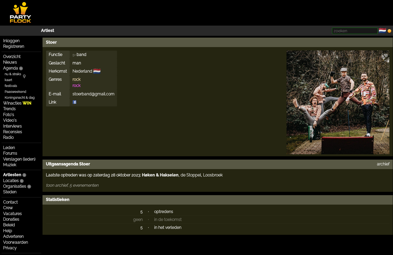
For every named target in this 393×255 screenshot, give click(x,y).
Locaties (11, 180)
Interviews (12, 126)
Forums (10, 153)
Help (7, 230)
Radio (8, 137)
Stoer (51, 42)
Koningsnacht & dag (20, 97)
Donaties (11, 219)
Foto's (8, 114)
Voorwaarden (15, 242)
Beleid (9, 225)
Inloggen (11, 40)
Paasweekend (15, 92)
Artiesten (12, 174)
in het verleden (167, 227)
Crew (8, 207)
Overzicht (11, 56)
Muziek (9, 164)
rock (76, 79)
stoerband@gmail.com (93, 94)
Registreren (13, 46)
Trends (9, 108)
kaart (8, 80)
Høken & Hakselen (160, 175)
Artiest (47, 30)
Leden (9, 147)
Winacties (17, 103)
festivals (11, 86)
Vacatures (12, 213)
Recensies (12, 131)
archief (383, 164)
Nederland (82, 71)
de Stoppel (190, 175)
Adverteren (13, 236)
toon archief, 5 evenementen (72, 185)
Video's (10, 120)
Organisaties (14, 186)
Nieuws (10, 62)
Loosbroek (212, 175)
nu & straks (13, 74)
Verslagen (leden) (19, 159)
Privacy (10, 248)
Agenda (10, 68)
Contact (10, 202)
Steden (9, 192)
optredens (163, 211)
